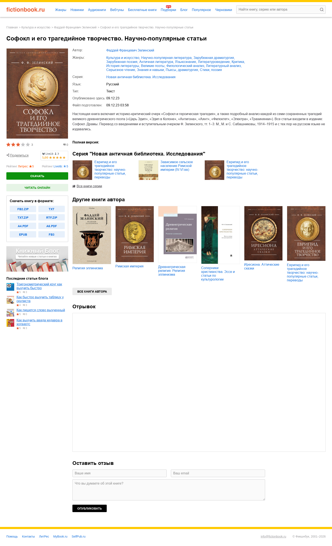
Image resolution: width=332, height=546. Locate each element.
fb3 (51, 234)
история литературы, (123, 66)
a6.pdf (51, 226)
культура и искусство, (123, 58)
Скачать (37, 176)
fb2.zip (23, 209)
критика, (238, 62)
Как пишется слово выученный (41, 310)
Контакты (28, 536)
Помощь (12, 536)
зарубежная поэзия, (122, 62)
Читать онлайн (37, 187)
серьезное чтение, (121, 70)
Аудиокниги (97, 10)
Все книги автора (92, 291)
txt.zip (23, 217)
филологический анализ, (185, 66)
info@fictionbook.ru (273, 536)
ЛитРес (44, 536)
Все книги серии (89, 186)
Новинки (77, 10)
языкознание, (186, 62)
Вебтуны (117, 10)
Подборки (168, 10)
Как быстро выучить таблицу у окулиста (40, 299)
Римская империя (129, 266)
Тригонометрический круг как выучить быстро (39, 286)
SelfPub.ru (78, 536)
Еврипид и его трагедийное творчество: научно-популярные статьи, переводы (110, 169)
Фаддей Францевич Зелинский (75, 27)
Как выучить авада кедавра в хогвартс (39, 322)
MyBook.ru (60, 536)
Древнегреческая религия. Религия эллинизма (171, 270)
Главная (12, 27)
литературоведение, (214, 62)
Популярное (201, 10)
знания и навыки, (151, 70)
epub (23, 234)
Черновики (223, 10)
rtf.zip (51, 217)
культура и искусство (35, 27)
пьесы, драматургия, (182, 70)
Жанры (60, 10)
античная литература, (156, 62)
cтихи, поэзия (211, 70)
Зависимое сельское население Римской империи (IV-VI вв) (176, 165)
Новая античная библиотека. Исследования (141, 77)
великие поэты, (153, 66)
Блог (184, 10)
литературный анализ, (224, 66)
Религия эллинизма (87, 268)
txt (51, 209)
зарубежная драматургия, (214, 58)
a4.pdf (23, 226)
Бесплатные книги (142, 10)
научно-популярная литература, (166, 58)
